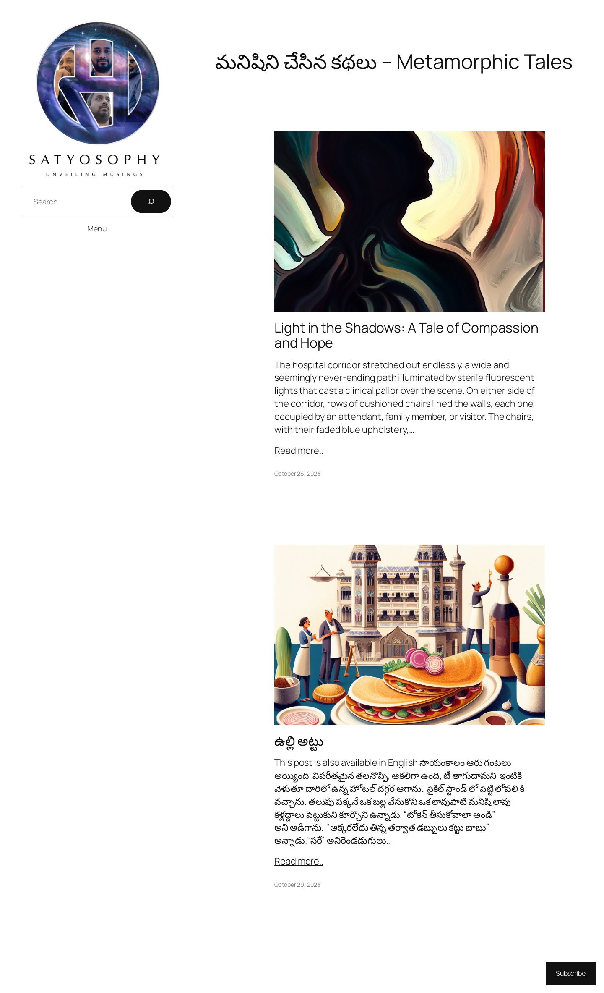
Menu (97, 228)
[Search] (151, 201)
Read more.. (298, 450)
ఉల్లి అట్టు (298, 740)
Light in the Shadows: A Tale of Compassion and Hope (406, 335)
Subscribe (571, 973)
